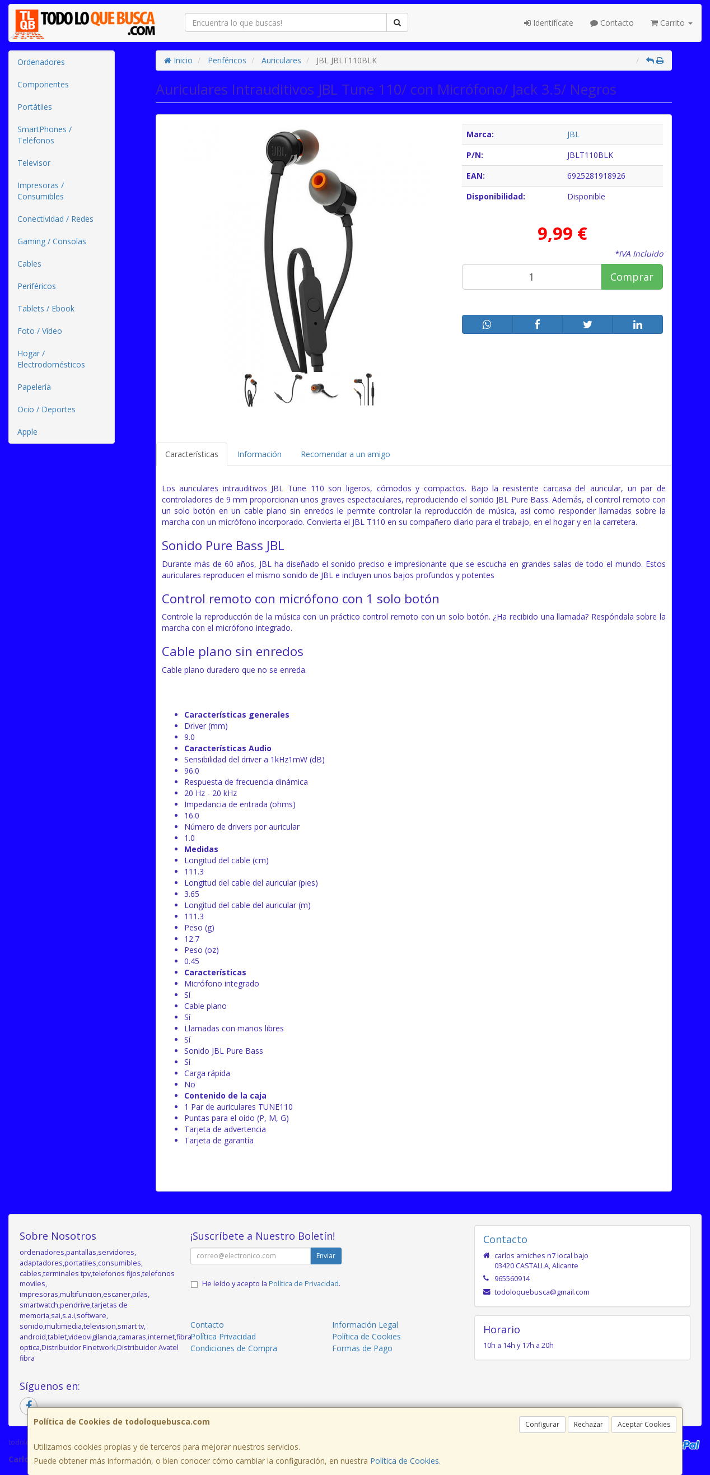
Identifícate (548, 22)
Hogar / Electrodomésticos (51, 359)
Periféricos (36, 286)
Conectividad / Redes (55, 218)
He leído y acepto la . (271, 1283)
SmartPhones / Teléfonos (44, 135)
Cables (29, 263)
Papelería (34, 386)
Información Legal (365, 1324)
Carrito (672, 22)
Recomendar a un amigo (345, 454)
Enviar (325, 1255)
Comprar (631, 276)
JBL (573, 134)
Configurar (542, 1424)
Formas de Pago (362, 1348)
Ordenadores (41, 62)
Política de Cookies (404, 1460)
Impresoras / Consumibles (40, 191)
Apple (27, 431)
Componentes (43, 84)
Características (191, 454)
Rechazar (588, 1424)
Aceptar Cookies (644, 1424)
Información (259, 454)
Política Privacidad (223, 1336)
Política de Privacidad (304, 1283)
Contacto (612, 22)
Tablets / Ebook (45, 308)
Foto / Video (39, 330)
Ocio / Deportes (46, 409)
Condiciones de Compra (233, 1348)
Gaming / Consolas (51, 241)
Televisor (33, 162)
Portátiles (34, 106)
